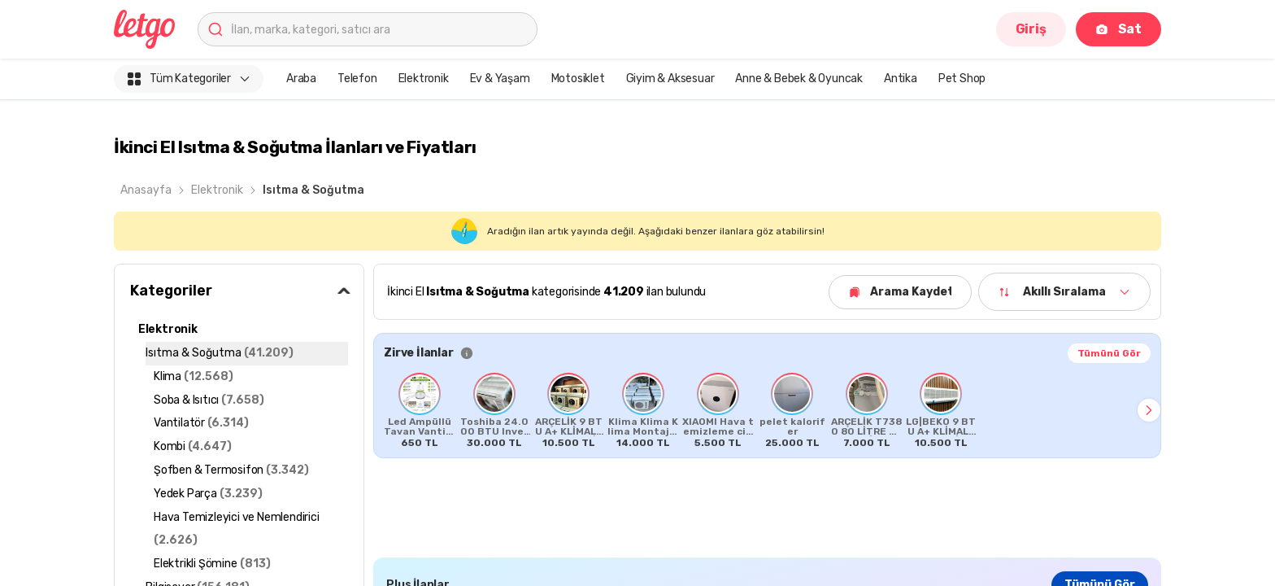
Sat (1118, 29)
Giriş (1031, 29)
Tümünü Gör (1109, 353)
